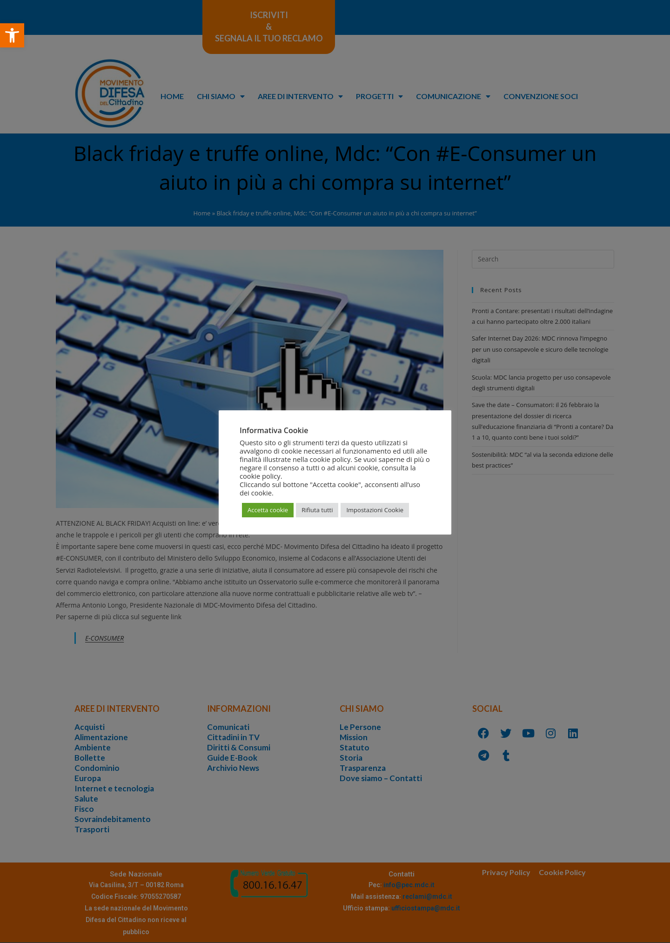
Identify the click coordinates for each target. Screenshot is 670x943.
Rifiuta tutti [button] (317, 510)
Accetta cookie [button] (268, 510)
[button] (12, 35)
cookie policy (260, 476)
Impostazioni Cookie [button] (374, 510)
